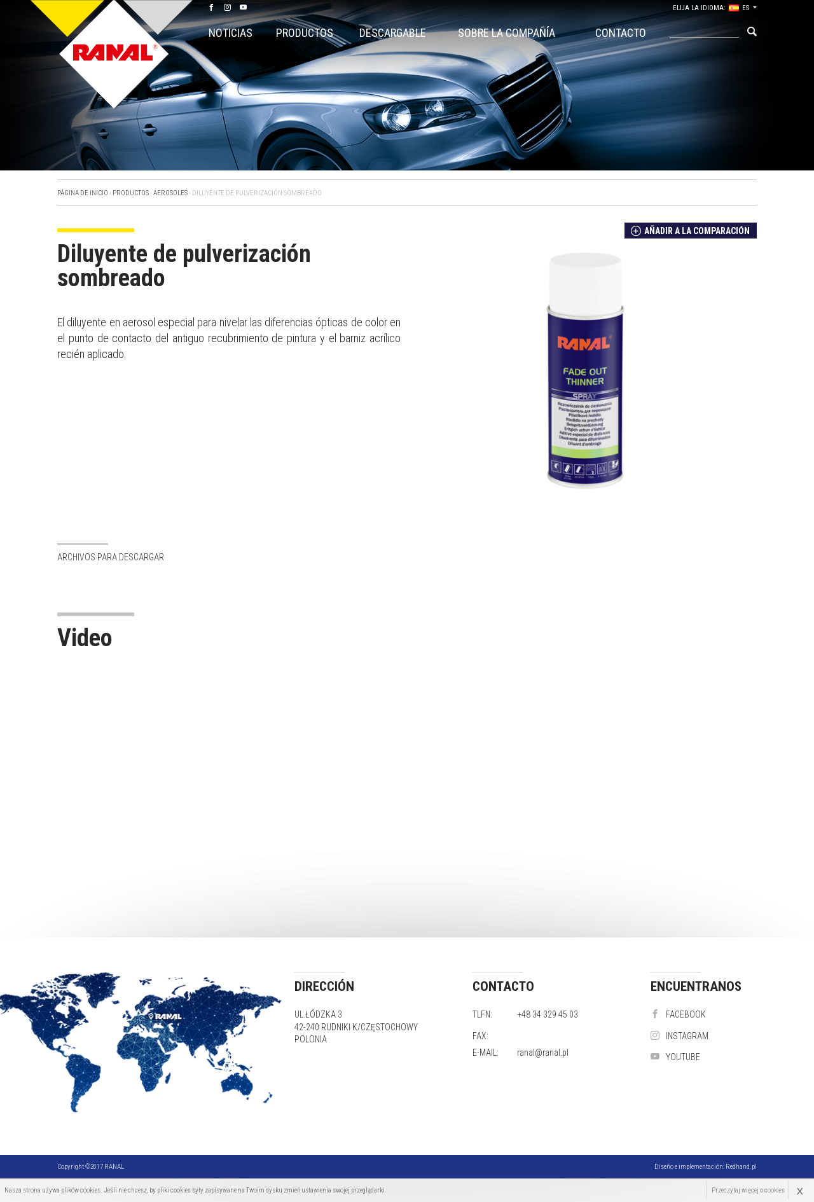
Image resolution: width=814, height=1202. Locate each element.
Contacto (620, 32)
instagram (679, 1036)
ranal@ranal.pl (543, 1052)
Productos (304, 32)
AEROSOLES (170, 193)
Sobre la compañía (506, 32)
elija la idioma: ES (711, 8)
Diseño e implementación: (705, 1166)
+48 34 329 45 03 (547, 1014)
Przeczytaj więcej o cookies (748, 1190)
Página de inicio (82, 193)
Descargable (392, 32)
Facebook (678, 1014)
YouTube (675, 1057)
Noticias (230, 32)
